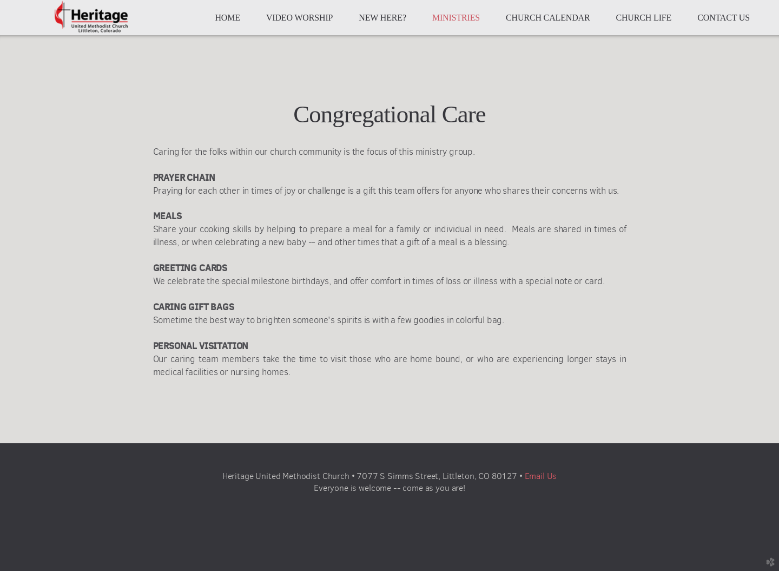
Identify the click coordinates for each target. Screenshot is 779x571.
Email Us (541, 476)
